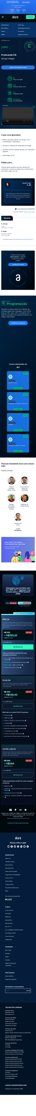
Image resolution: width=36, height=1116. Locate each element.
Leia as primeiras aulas (27, 239)
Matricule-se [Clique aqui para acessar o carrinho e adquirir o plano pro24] (18, 647)
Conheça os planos (18, 264)
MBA (22, 1088)
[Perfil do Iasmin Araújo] (7, 184)
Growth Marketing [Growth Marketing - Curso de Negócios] (9, 1078)
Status (6, 891)
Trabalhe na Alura (9, 861)
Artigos (7, 956)
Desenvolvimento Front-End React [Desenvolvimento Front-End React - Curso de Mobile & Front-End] (14, 1054)
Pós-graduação (16, 1088)
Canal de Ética (9, 881)
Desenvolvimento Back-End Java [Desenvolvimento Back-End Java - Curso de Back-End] (13, 1065)
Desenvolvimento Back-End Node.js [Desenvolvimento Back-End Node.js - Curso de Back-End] (14, 1067)
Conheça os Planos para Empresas (18, 823)
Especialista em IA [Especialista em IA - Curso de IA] (9, 1014)
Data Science (5, 28)
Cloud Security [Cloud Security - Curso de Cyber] (9, 1030)
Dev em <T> (8, 926)
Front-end (21, 25)
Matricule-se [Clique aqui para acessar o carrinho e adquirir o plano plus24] (18, 706)
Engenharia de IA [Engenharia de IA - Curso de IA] (9, 1012)
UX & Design (21, 31)
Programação (5, 25)
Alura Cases (8, 950)
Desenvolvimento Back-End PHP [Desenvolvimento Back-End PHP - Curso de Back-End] (13, 1059)
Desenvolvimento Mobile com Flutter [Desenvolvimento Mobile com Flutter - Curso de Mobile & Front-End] (14, 1052)
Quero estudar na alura (18, 67)
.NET (18, 367)
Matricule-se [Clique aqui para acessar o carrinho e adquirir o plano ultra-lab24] (18, 775)
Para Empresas (9, 865)
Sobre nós (8, 858)
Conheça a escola (18, 323)
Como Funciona (9, 910)
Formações (8, 913)
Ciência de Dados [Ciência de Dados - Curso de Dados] (9, 1019)
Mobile (3, 34)
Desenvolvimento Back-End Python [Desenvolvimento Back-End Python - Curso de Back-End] (14, 1063)
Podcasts (7, 960)
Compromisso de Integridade (12, 874)
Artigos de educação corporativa (10, 964)
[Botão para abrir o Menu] (2, 17)
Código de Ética (9, 884)
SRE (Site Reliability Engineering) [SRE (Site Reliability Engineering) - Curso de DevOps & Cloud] (13, 1039)
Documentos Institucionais (11, 887)
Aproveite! (26, 2)
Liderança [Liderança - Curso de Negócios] (7, 1072)
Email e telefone (9, 976)
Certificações (8, 939)
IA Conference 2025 (10, 933)
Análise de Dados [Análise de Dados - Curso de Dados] (9, 1021)
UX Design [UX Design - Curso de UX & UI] (8, 1047)
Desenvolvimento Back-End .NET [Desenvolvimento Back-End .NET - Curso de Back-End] (13, 1061)
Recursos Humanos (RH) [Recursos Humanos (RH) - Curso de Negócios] (11, 1074)
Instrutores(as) (9, 923)
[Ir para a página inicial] (15, 17)
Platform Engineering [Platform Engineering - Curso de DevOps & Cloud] (10, 1037)
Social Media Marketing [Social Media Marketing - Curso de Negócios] (11, 1076)
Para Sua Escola (9, 868)
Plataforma (8, 916)
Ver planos (30, 17)
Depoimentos (8, 920)
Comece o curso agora (29, 211)
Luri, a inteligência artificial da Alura (14, 929)
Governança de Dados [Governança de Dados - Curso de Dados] (11, 1023)
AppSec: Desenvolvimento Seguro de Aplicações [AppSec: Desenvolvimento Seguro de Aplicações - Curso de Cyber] (18, 1032)
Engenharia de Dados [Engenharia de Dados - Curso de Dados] (10, 1025)
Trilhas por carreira (13, 1007)
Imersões (7, 953)
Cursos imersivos (9, 936)
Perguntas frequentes (10, 979)
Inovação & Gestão (23, 34)
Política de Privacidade (11, 871)
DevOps (3, 31)
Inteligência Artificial (24, 28)
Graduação (8, 1088)
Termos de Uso (9, 878)
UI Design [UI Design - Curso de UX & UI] (7, 1045)
